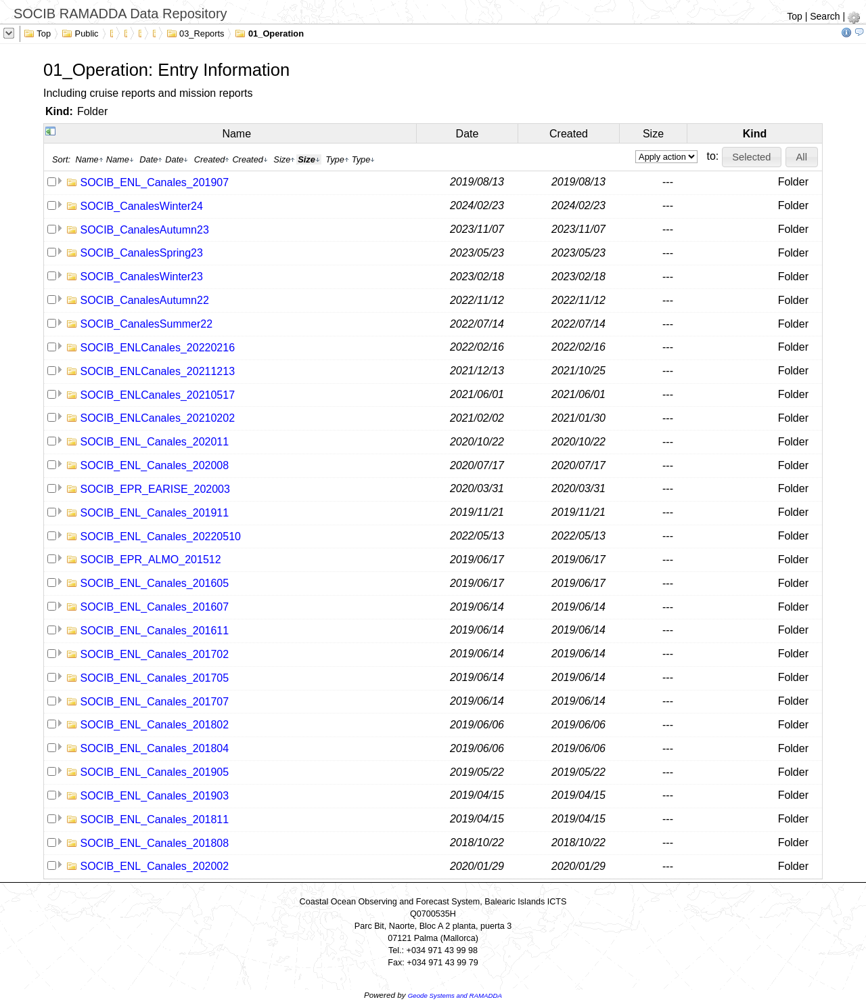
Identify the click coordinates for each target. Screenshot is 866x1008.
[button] (751, 157)
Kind (755, 133)
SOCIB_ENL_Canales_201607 (154, 607)
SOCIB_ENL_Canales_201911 (154, 513)
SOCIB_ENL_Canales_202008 (154, 465)
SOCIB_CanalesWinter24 (141, 206)
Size (653, 133)
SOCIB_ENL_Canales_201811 (154, 819)
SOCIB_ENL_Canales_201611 (154, 630)
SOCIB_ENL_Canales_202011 (154, 441)
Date (467, 133)
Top (794, 16)
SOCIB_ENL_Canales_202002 (154, 866)
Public (80, 32)
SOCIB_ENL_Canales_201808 (154, 843)
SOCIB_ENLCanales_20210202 (157, 418)
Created (568, 133)
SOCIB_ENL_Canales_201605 (154, 583)
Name (236, 133)
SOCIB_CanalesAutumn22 (144, 300)
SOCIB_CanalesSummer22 (146, 324)
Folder (92, 111)
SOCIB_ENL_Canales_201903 (154, 796)
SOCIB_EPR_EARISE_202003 (154, 489)
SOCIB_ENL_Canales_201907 (154, 182)
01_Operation (269, 32)
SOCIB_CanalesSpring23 (141, 253)
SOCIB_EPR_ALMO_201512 (150, 559)
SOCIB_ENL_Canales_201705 (154, 678)
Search (825, 16)
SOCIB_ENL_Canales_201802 (154, 724)
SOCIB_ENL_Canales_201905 (154, 772)
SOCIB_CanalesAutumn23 (144, 230)
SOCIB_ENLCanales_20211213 (157, 371)
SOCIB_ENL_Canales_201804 (154, 748)
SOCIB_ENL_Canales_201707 (154, 701)
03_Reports (195, 32)
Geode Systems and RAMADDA (455, 995)
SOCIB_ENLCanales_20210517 (157, 395)
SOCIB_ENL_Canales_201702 (154, 654)
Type (337, 159)
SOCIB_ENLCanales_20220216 (157, 347)
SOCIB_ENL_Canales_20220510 (160, 536)
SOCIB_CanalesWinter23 (141, 276)
